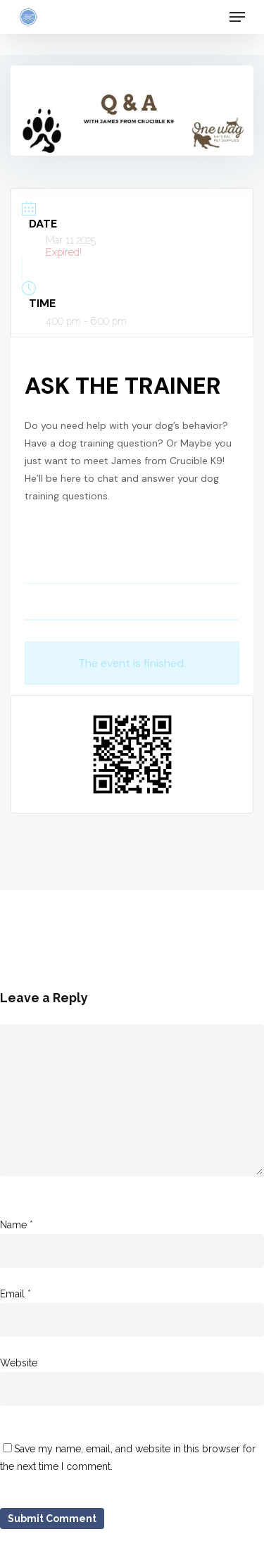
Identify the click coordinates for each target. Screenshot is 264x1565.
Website (18, 1362)
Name (16, 1224)
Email (15, 1293)
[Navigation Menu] (237, 17)
